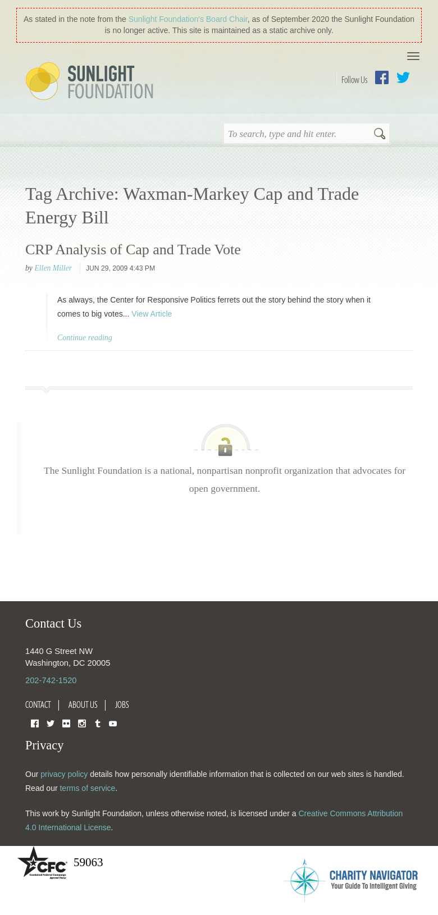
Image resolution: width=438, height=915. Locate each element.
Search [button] (379, 134)
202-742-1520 (50, 680)
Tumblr (98, 723)
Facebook (382, 77)
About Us (83, 704)
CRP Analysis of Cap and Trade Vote (133, 249)
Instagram (82, 723)
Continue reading (84, 337)
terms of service (87, 788)
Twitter (403, 77)
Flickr (66, 723)
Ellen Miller (53, 268)
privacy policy (64, 774)
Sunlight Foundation (91, 82)
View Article (151, 313)
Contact (38, 704)
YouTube (113, 723)
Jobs (122, 704)
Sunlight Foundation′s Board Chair (188, 19)
